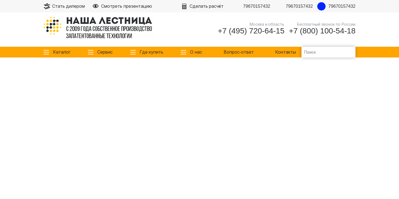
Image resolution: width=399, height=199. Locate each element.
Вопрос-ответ (239, 52)
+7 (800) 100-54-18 (322, 31)
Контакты (285, 52)
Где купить (151, 52)
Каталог (61, 52)
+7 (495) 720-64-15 (251, 31)
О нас (196, 52)
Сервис (105, 52)
